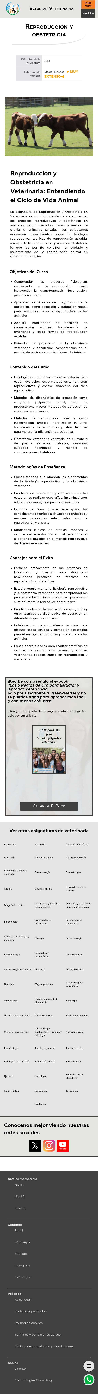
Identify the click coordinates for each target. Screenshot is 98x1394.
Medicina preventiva (77, 1015)
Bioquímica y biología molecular (15, 872)
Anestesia (9, 857)
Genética (9, 984)
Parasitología (11, 1048)
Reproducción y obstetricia (74, 1076)
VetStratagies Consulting (33, 1380)
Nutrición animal (74, 1031)
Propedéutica (73, 1061)
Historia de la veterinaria (17, 1015)
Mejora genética (44, 984)
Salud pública (11, 1091)
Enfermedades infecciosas (43, 922)
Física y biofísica (74, 969)
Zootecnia (40, 1104)
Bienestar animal (44, 857)
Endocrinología (74, 938)
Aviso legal (22, 1299)
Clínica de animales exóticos (76, 889)
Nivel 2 (19, 1196)
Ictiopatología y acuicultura (74, 984)
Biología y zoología (76, 857)
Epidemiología (12, 954)
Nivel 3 (20, 1208)
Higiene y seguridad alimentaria (46, 1001)
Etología (39, 938)
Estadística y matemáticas (42, 955)
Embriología (10, 921)
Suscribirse (88, 13)
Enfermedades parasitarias (74, 922)
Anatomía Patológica (77, 844)
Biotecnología (42, 872)
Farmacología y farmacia (17, 969)
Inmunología (11, 1000)
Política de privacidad (31, 1311)
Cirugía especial (43, 888)
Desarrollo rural (74, 954)
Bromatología (73, 872)
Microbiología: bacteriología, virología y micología (48, 1032)
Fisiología (40, 969)
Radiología (41, 1076)
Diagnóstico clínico (14, 905)
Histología (71, 1000)
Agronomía (10, 844)
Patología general (44, 1048)
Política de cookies (29, 1323)
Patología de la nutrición (17, 1061)
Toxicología (72, 1091)
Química (8, 1076)
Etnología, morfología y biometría (16, 938)
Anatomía (40, 844)
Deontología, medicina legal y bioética (47, 905)
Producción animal (45, 1061)
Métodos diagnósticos (16, 1031)
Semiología (41, 1091)
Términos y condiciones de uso (38, 1334)
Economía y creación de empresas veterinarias (78, 905)
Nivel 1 (19, 1185)
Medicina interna (44, 1015)
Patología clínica (74, 1048)
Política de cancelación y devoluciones (44, 1346)
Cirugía (8, 888)
